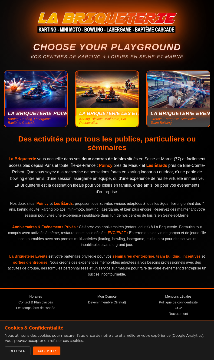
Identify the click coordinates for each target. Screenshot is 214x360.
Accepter (46, 351)
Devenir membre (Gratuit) (107, 302)
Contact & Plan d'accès (35, 302)
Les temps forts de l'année (35, 308)
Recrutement (178, 314)
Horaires (35, 296)
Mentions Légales (178, 296)
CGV (178, 308)
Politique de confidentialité (178, 302)
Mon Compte (106, 296)
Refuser (18, 351)
